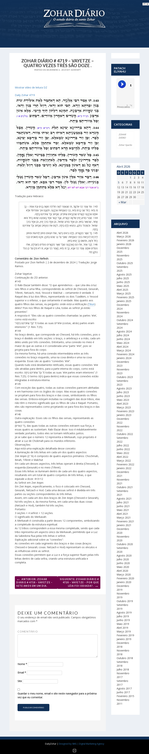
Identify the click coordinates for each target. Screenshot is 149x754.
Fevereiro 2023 (125, 411)
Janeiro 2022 (124, 468)
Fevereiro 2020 (125, 578)
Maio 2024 (123, 343)
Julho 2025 (123, 278)
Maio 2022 (123, 453)
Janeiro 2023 (124, 415)
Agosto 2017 (124, 688)
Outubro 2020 (125, 544)
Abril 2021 (122, 513)
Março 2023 (124, 407)
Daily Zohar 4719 (25, 95)
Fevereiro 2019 (125, 635)
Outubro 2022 (125, 434)
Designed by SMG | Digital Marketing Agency (81, 743)
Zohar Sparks (125, 144)
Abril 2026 (122, 232)
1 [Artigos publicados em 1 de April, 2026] (130, 177)
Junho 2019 (123, 620)
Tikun (91, 304)
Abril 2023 (122, 403)
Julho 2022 (123, 445)
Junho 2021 (123, 506)
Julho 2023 (123, 392)
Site (20, 681)
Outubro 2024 (125, 320)
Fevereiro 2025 (125, 297)
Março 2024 (124, 350)
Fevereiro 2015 (125, 696)
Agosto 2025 (124, 274)
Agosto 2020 (124, 555)
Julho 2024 (123, 335)
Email (22, 672)
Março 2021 (124, 517)
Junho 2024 (123, 339)
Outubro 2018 (125, 658)
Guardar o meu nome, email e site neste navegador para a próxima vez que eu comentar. (57, 695)
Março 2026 (124, 236)
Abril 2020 (122, 570)
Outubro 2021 (125, 487)
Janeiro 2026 (124, 244)
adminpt (76, 70)
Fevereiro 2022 (125, 464)
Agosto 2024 (124, 331)
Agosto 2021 (124, 498)
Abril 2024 (122, 346)
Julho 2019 (123, 616)
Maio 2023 (123, 400)
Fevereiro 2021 (125, 521)
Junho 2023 (123, 396)
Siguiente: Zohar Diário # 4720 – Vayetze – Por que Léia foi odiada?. (79, 583)
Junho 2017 (123, 692)
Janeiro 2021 (124, 525)
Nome (22, 664)
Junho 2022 (123, 449)
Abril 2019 (122, 627)
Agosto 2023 (124, 388)
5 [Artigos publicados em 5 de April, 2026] (118, 182)
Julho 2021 (123, 502)
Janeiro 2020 (124, 582)
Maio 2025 (123, 286)
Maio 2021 (123, 510)
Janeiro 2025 (124, 301)
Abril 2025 (122, 289)
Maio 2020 (123, 567)
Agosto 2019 (124, 612)
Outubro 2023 (125, 377)
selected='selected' (145, 4)
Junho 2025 (123, 282)
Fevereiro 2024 (125, 354)
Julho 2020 (123, 559)
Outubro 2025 (125, 263)
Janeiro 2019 (124, 639)
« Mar (122, 202)
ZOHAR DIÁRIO (122, 136)
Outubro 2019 (125, 601)
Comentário (28, 631)
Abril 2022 (122, 456)
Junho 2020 (123, 563)
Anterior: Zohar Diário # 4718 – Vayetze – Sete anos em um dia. (34, 582)
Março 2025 (124, 293)
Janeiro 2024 (124, 358)
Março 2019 (124, 631)
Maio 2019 (123, 624)
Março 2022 (124, 460)
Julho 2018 (123, 669)
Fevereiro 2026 (125, 240)
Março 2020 (124, 574)
